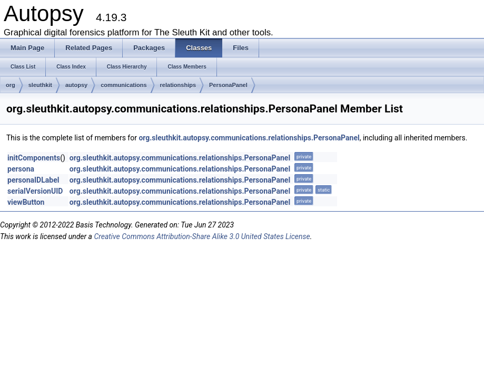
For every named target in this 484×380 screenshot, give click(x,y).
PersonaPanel (228, 85)
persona (20, 169)
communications (123, 85)
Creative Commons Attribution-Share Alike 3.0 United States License (202, 236)
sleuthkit (40, 85)
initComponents (33, 158)
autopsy (76, 85)
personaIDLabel (33, 180)
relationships (178, 85)
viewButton (25, 202)
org (10, 85)
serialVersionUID (35, 191)
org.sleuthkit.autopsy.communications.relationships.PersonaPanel (249, 138)
